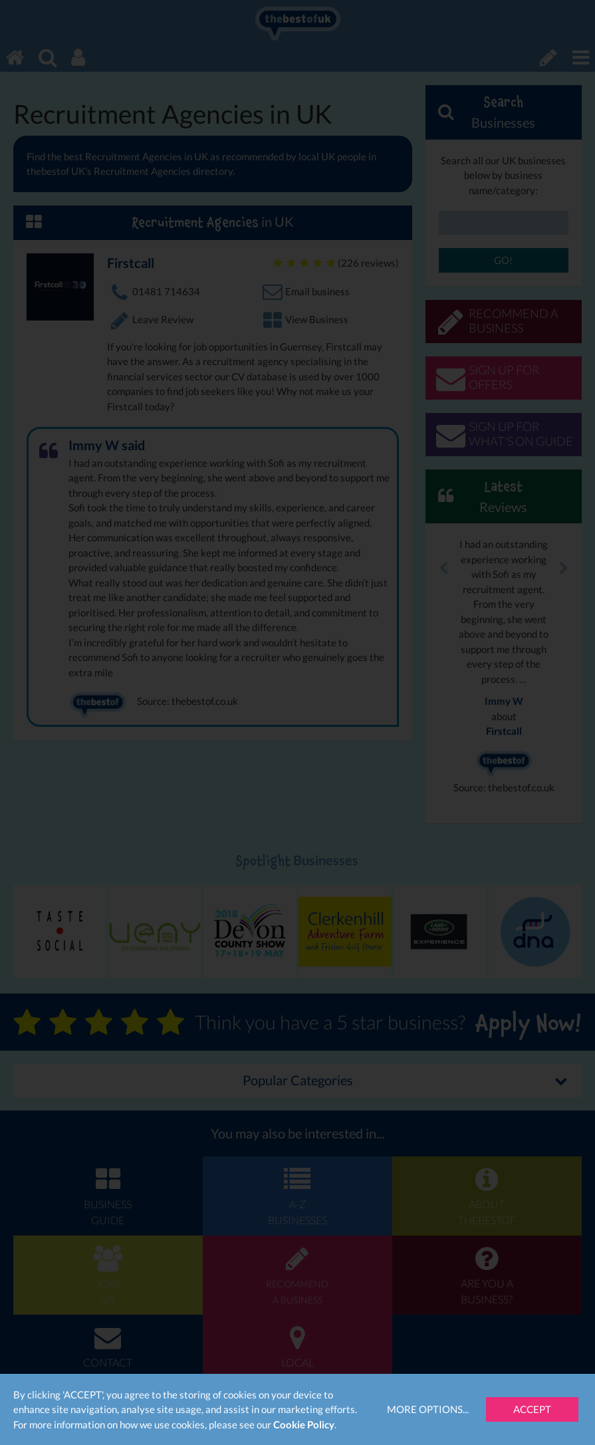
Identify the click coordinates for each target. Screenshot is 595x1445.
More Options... (428, 1409)
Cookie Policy (303, 1424)
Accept (532, 1409)
